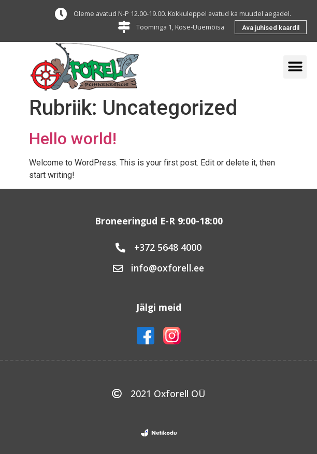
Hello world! (73, 138)
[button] (271, 27)
